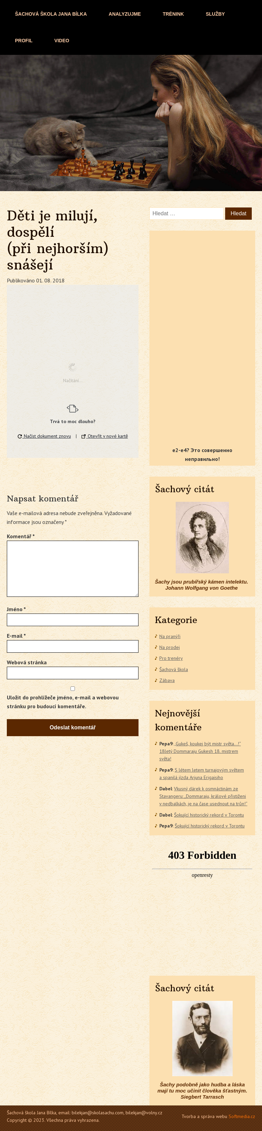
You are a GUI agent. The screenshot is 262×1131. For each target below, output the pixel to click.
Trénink (173, 14)
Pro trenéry (171, 658)
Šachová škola (173, 669)
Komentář (21, 536)
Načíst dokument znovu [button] (44, 436)
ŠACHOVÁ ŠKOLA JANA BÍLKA (51, 14)
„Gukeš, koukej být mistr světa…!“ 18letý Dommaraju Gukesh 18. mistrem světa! (200, 751)
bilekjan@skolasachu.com (97, 1113)
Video (61, 40)
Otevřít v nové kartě (105, 436)
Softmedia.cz (242, 1116)
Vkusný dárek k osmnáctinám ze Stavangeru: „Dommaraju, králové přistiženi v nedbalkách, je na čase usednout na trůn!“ (203, 796)
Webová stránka (27, 662)
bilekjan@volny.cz (144, 1113)
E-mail (16, 635)
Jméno (16, 609)
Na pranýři (169, 636)
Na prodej (169, 647)
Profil (23, 40)
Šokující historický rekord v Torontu (209, 815)
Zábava (167, 680)
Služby (215, 14)
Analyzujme (125, 14)
